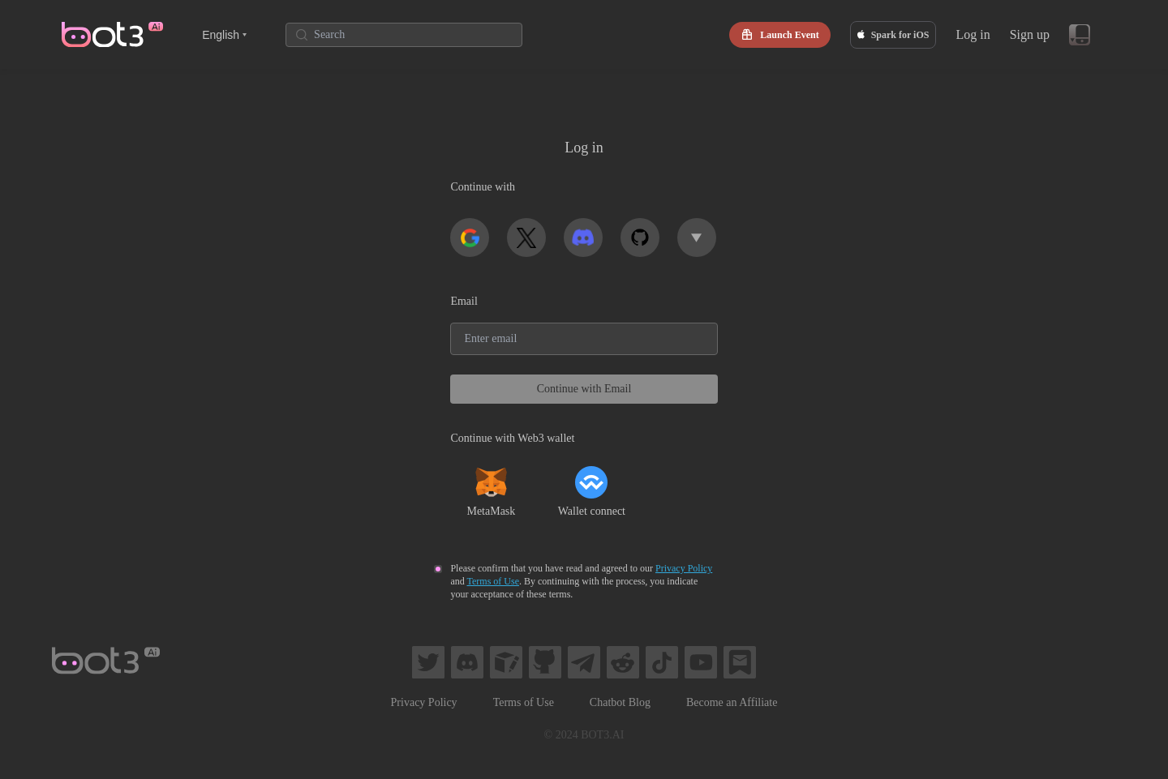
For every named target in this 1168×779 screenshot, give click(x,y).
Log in (972, 34)
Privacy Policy (683, 568)
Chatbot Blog (620, 702)
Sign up (1030, 34)
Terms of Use (493, 581)
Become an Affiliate (731, 702)
